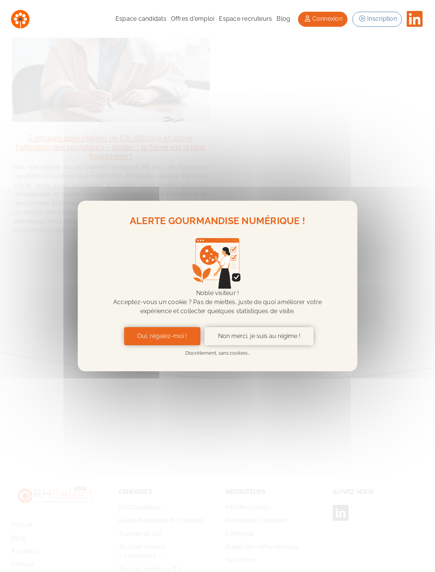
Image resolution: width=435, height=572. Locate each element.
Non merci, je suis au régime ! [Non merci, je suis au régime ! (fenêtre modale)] (259, 336)
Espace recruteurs (245, 18)
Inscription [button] (377, 18)
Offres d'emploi (193, 18)
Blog (283, 18)
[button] (322, 19)
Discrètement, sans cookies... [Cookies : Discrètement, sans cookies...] (217, 353)
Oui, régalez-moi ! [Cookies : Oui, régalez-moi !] (162, 336)
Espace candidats (140, 18)
